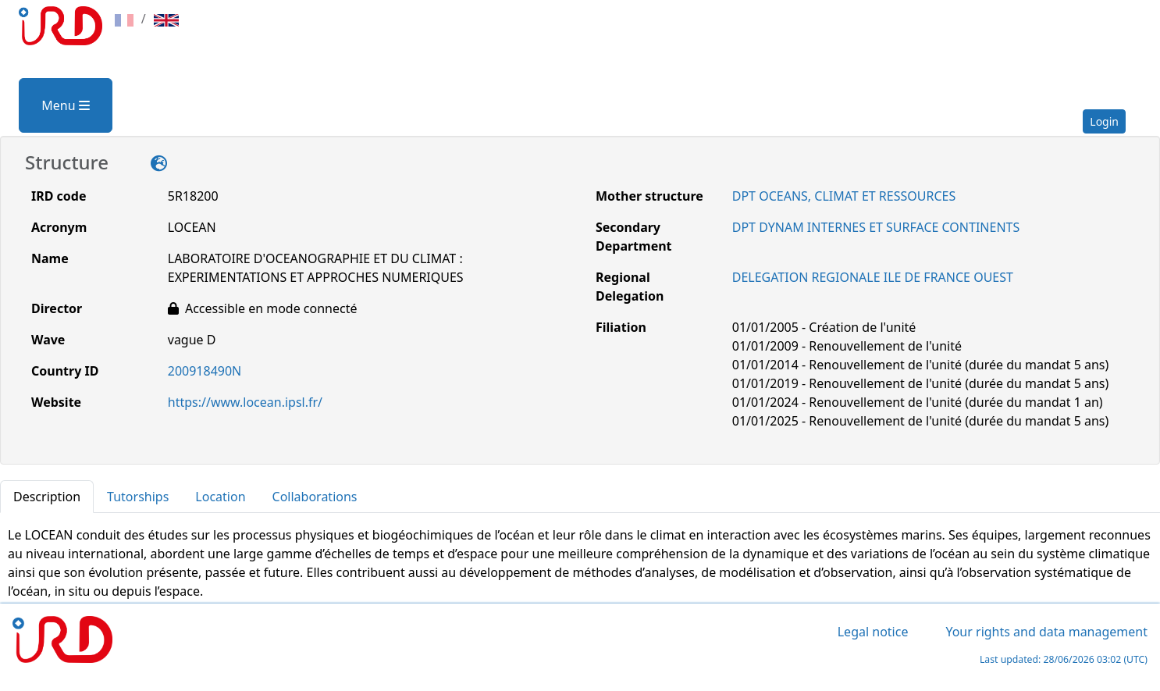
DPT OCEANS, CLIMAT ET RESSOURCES (843, 196)
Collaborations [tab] (315, 496)
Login (1104, 121)
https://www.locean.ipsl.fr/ (245, 402)
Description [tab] (46, 496)
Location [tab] (220, 496)
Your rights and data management (1046, 631)
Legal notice (873, 631)
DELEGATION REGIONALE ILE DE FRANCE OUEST (872, 277)
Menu (65, 105)
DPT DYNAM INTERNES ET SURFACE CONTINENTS (875, 227)
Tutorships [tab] (138, 496)
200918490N (205, 370)
